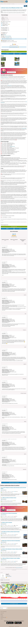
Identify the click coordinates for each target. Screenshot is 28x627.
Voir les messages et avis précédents (14, 482)
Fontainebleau (7, 37)
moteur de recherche (19, 567)
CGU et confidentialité (3, 611)
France (5, 34)
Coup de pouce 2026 (4, 617)
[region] (14, 589)
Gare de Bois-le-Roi (12, 146)
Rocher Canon (9, 85)
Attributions (2, 593)
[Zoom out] (26, 586)
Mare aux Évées (24, 128)
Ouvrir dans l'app (14, 51)
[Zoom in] (26, 584)
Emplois (2, 614)
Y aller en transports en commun (14, 38)
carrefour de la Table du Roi (4, 77)
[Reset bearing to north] (26, 587)
